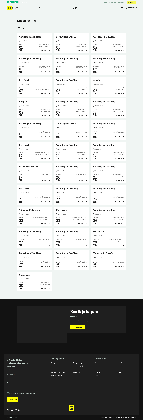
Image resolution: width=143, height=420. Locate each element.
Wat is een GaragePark (58, 372)
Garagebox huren (56, 363)
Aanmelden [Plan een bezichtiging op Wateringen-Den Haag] (45, 50)
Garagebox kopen (78, 363)
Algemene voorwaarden (129, 417)
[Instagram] (19, 410)
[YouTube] (16, 410)
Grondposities (104, 417)
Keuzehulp (131, 2)
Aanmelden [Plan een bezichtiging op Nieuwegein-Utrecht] (82, 50)
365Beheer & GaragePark (115, 417)
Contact (119, 363)
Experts (97, 375)
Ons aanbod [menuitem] (56, 8)
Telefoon (9, 382)
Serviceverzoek (119, 2)
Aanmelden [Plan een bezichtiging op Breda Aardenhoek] (45, 180)
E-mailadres (11, 374)
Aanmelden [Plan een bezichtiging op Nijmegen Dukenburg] (45, 223)
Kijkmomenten (108, 2)
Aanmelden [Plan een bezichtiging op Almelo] (119, 93)
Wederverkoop (121, 369)
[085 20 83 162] (131, 8)
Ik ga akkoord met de (22, 393)
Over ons (97, 363)
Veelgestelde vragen (57, 375)
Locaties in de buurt (79, 369)
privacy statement (29, 393)
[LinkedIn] (12, 410)
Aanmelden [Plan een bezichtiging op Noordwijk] (45, 288)
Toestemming (11, 391)
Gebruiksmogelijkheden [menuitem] (73, 8)
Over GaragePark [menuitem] (90, 8)
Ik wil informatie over (13, 366)
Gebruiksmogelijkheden (80, 366)
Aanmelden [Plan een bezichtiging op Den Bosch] (45, 93)
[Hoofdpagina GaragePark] (13, 8)
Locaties (53, 366)
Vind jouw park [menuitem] (43, 8)
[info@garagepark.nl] (121, 8)
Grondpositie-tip (122, 366)
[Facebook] (8, 410)
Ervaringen (98, 372)
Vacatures (98, 366)
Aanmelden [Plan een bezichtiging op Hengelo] (45, 115)
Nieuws (119, 372)
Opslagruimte (55, 369)
